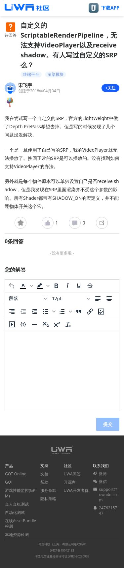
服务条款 (48, 490)
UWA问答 (72, 474)
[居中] (109, 298)
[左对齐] (97, 298)
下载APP (110, 8)
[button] (26, 285)
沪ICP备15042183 (62, 550)
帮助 (44, 482)
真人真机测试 (17, 504)
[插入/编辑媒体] (12, 324)
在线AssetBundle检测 (20, 523)
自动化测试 (15, 512)
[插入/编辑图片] (101, 311)
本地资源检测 (17, 534)
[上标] (56, 324)
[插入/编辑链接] (90, 311)
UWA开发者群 (76, 490)
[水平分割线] (34, 324)
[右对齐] (12, 311)
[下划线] (78, 285)
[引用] (78, 311)
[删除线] (90, 285)
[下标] (45, 324)
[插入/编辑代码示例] (23, 324)
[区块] (27, 298)
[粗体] (56, 285)
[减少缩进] (23, 311)
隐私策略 (48, 498)
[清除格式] (68, 324)
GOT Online (15, 474)
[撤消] (12, 285)
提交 (107, 424)
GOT (9, 482)
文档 (44, 474)
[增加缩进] (34, 311)
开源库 (70, 482)
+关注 (110, 88)
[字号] (70, 298)
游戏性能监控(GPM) (20, 493)
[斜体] (67, 285)
